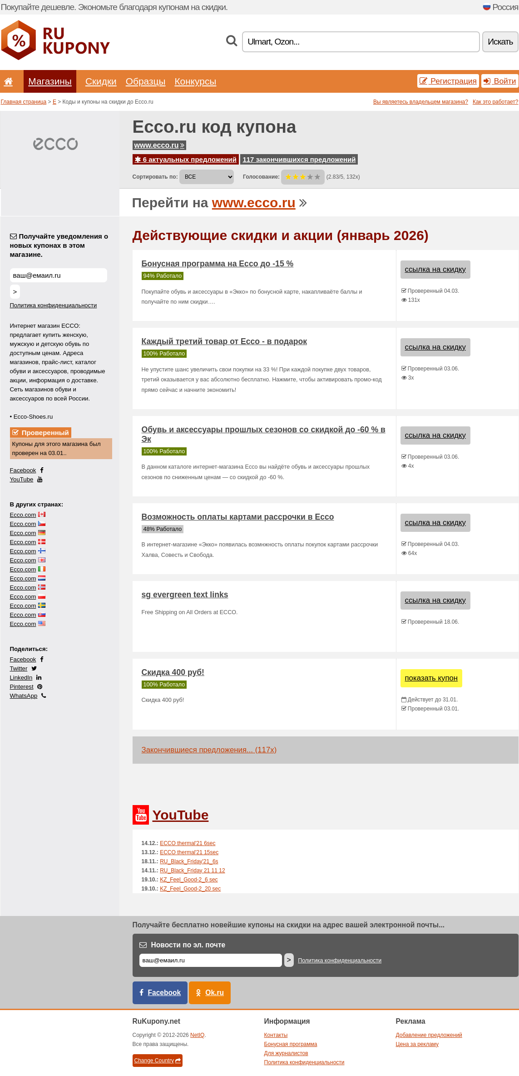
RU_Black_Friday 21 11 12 (192, 870)
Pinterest (22, 686)
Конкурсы (195, 81)
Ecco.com (23, 514)
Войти (500, 80)
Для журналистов (286, 1053)
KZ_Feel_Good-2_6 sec (188, 879)
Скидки (101, 81)
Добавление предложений (429, 1035)
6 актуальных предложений (186, 159)
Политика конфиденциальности (53, 305)
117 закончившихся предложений (299, 159)
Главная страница (24, 102)
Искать (500, 41)
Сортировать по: (155, 177)
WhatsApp (24, 695)
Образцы (146, 81)
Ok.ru (214, 992)
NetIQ (197, 1035)
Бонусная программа (290, 1044)
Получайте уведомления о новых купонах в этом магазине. (59, 245)
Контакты (276, 1035)
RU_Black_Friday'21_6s (189, 861)
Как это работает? (496, 102)
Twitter (19, 668)
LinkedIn (21, 677)
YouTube (22, 479)
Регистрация (448, 80)
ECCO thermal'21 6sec (187, 843)
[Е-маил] (210, 960)
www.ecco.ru (159, 145)
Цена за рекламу (417, 1044)
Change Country (157, 1060)
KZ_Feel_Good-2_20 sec (190, 889)
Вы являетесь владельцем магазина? (420, 102)
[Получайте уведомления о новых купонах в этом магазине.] (58, 275)
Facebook (23, 470)
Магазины (50, 81)
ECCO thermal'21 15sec (189, 852)
